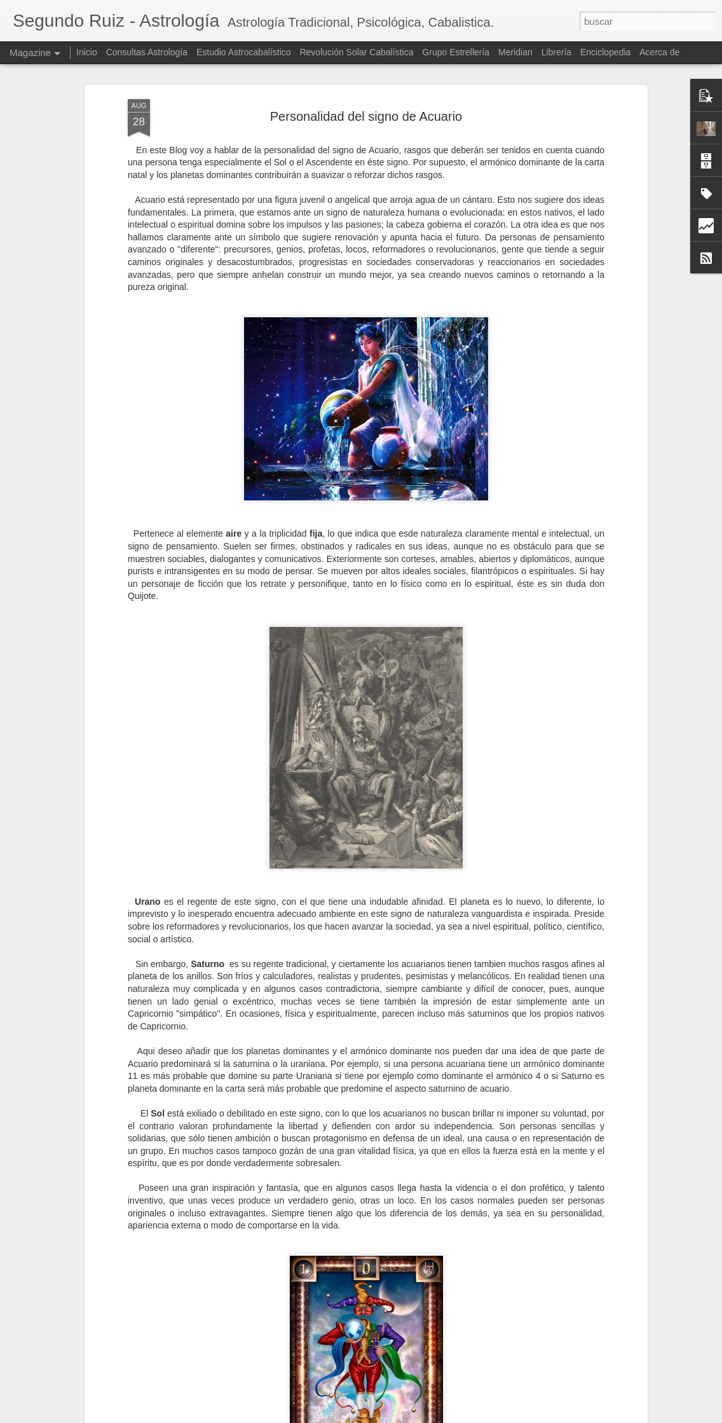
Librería (556, 52)
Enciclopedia (606, 52)
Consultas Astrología (146, 52)
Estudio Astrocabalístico (243, 52)
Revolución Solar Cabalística (356, 52)
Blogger (434, 1416)
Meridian (515, 52)
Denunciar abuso (476, 1416)
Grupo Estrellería (455, 52)
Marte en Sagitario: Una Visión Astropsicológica (340, 1264)
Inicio (86, 52)
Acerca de (659, 52)
